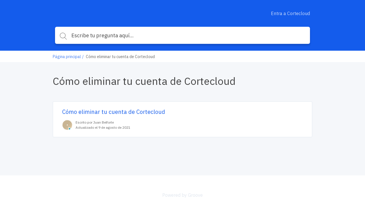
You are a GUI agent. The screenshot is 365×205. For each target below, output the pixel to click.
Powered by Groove (182, 195)
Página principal (67, 56)
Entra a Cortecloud (290, 13)
